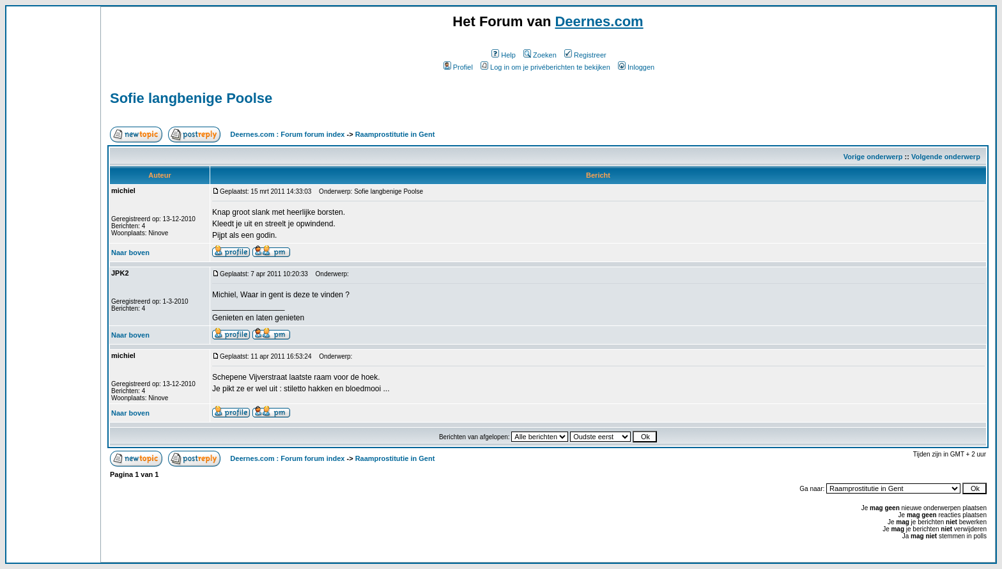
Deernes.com (599, 21)
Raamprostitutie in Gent (395, 134)
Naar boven (130, 252)
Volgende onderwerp (945, 156)
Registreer (585, 55)
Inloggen (636, 67)
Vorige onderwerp (873, 156)
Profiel (458, 67)
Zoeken (540, 55)
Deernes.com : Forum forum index (287, 134)
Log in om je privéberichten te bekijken (545, 67)
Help (503, 55)
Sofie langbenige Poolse (191, 98)
